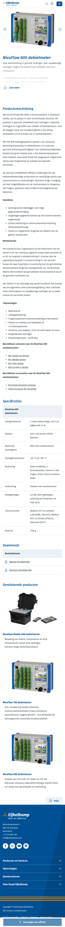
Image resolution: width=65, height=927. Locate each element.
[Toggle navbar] (59, 4)
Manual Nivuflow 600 (19, 562)
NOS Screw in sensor (18, 367)
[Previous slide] (5, 29)
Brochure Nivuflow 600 (20, 570)
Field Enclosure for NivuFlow (22, 389)
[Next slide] (60, 29)
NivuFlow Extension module (22, 385)
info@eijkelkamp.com (12, 838)
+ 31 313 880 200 (10, 834)
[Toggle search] (47, 3)
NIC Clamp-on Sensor (18, 355)
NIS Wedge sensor (17, 359)
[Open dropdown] (32, 861)
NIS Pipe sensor (16, 363)
